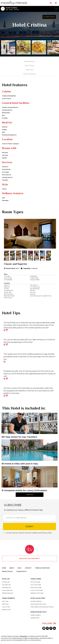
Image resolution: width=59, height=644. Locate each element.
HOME (4, 568)
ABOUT (11, 568)
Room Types (29, 65)
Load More (29, 494)
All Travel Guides (35, 582)
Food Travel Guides (36, 587)
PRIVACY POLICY (7, 571)
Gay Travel (5, 601)
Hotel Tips (29, 70)
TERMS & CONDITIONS (42, 568)
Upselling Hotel (35, 617)
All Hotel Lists (6, 582)
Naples (11, 9)
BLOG (19, 568)
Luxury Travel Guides (37, 590)
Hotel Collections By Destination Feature (42, 606)
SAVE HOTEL (49, 17)
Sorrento (16, 9)
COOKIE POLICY (21, 571)
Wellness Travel (6, 609)
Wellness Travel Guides (37, 593)
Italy (7, 9)
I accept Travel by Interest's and (27, 533)
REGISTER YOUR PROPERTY (29, 558)
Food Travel (5, 604)
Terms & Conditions (32, 533)
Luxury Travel (6, 606)
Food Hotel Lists (6, 587)
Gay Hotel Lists (6, 584)
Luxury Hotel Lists (7, 590)
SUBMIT (29, 526)
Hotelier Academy (36, 615)
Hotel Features (29, 61)
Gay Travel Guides (36, 584)
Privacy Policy (47, 533)
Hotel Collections (29, 74)
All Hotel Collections (36, 601)
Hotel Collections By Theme (38, 604)
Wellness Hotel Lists (7, 593)
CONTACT (28, 568)
